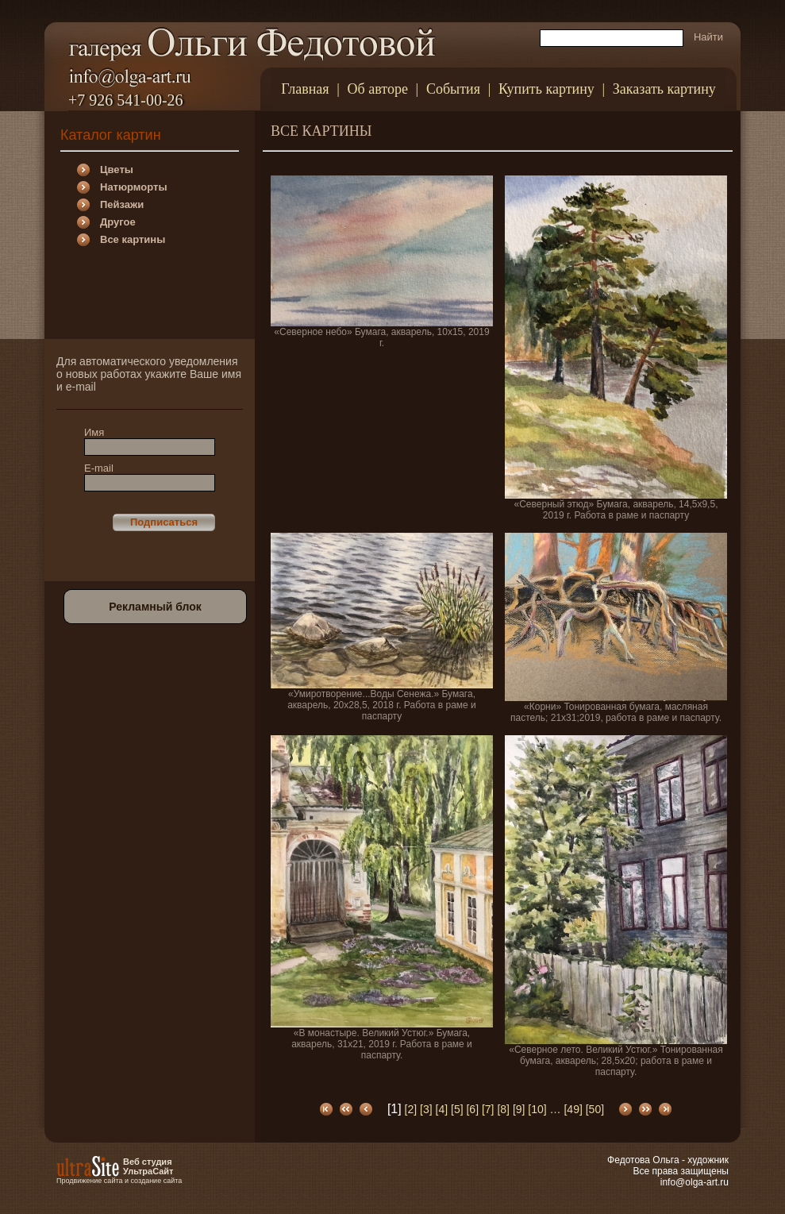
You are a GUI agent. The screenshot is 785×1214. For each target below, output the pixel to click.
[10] (537, 1109)
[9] (519, 1109)
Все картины (132, 239)
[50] (595, 1109)
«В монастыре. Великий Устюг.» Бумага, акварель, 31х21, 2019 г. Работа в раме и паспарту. (382, 898)
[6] (472, 1109)
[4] (442, 1109)
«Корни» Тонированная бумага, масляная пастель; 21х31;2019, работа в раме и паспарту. (616, 628)
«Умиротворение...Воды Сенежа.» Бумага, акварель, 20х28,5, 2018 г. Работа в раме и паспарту (382, 627)
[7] (488, 1109)
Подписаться (164, 522)
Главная (305, 89)
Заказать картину (664, 89)
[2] (411, 1109)
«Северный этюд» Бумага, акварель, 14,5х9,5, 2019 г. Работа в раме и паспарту (616, 348)
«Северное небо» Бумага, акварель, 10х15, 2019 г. (382, 262)
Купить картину (546, 89)
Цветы (116, 169)
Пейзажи (122, 204)
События (453, 89)
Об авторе (378, 89)
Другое (118, 222)
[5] (457, 1109)
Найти (708, 37)
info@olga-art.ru (694, 1182)
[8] (503, 1109)
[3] (426, 1109)
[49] (573, 1109)
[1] (394, 1109)
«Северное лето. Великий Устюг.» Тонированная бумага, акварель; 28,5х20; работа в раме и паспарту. (616, 906)
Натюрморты (133, 187)
